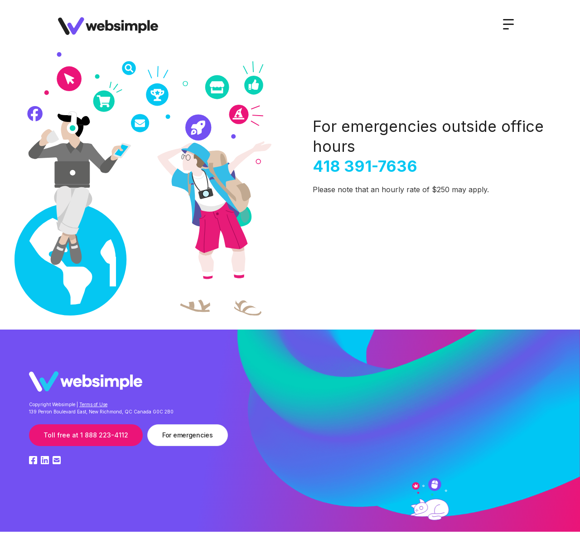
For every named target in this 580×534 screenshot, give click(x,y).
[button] (508, 24)
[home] (108, 27)
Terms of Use (93, 404)
